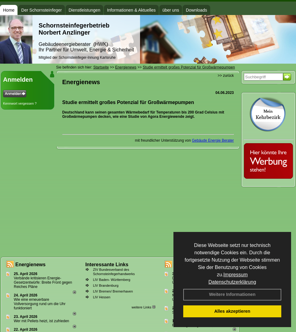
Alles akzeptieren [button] (232, 311)
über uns (170, 10)
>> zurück (226, 75)
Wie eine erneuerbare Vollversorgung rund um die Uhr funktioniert (40, 303)
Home (8, 10)
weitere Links (143, 307)
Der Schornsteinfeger (41, 10)
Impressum (235, 274)
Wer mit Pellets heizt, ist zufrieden (41, 321)
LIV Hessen (101, 297)
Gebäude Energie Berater (213, 140)
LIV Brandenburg (105, 285)
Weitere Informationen (232, 294)
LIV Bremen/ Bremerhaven (113, 291)
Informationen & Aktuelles (131, 10)
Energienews (30, 264)
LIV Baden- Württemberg (111, 280)
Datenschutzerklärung (232, 282)
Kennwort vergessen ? (19, 103)
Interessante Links (106, 264)
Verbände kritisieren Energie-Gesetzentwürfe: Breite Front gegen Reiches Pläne (43, 282)
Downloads (196, 10)
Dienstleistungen (85, 10)
